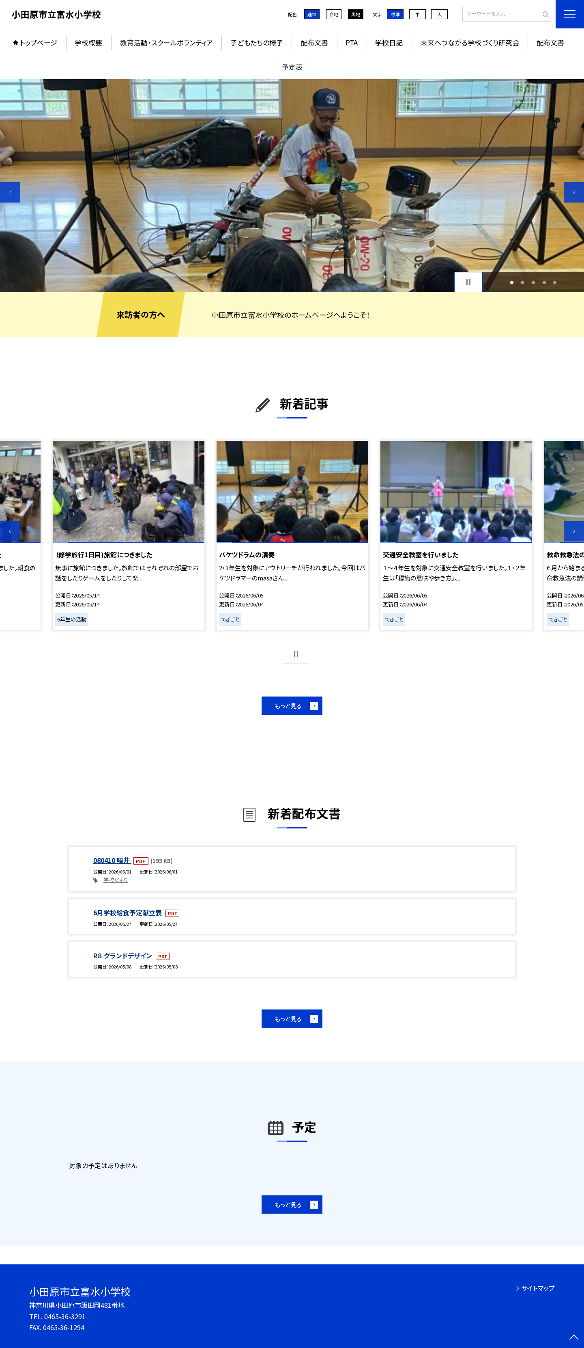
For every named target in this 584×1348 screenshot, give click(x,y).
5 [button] (555, 282)
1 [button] (511, 282)
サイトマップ (538, 1288)
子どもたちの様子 (256, 42)
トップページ (38, 42)
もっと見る (288, 705)
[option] (292, 185)
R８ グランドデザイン (123, 955)
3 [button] (533, 282)
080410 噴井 (112, 860)
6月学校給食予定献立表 (128, 912)
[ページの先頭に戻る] (574, 1338)
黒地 (355, 14)
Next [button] (574, 192)
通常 (311, 14)
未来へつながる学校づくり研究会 (470, 42)
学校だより (115, 880)
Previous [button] (10, 192)
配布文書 (314, 42)
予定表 (292, 67)
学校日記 (389, 42)
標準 (395, 14)
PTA (352, 42)
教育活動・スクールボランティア (166, 42)
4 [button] (544, 282)
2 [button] (522, 282)
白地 (333, 14)
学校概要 (88, 42)
